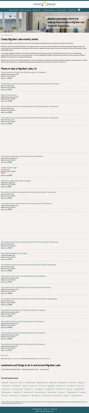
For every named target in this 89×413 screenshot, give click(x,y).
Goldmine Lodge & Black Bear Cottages (16, 181)
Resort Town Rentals (9, 95)
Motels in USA (13, 10)
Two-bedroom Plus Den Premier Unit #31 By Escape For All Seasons (26, 203)
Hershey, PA (71, 386)
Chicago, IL (81, 382)
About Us (46, 409)
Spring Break (72, 10)
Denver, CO (33, 386)
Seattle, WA (58, 395)
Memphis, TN (60, 389)
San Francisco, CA (47, 395)
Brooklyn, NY (62, 382)
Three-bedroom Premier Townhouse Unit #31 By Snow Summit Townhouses (29, 106)
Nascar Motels (61, 10)
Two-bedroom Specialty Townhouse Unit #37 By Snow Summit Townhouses (29, 242)
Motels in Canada (25, 10)
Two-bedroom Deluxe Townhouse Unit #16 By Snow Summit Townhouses (28, 265)
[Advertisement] (44, 139)
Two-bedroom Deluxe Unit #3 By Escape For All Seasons (22, 156)
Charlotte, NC (72, 382)
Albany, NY (5, 382)
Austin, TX (22, 382)
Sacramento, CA (14, 395)
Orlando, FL (61, 392)
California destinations (43, 358)
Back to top (4, 355)
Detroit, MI (42, 386)
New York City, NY (40, 392)
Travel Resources (37, 409)
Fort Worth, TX (61, 386)
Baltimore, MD (30, 382)
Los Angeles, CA (50, 389)
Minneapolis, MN (79, 389)
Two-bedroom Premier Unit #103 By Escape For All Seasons (23, 310)
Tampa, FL (66, 395)
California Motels (8, 35)
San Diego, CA (36, 395)
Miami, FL (69, 389)
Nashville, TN (18, 392)
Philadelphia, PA (72, 392)
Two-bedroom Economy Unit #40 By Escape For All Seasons (23, 276)
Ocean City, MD (52, 392)
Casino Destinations (49, 10)
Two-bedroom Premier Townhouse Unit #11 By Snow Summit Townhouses (29, 299)
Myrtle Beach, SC (7, 392)
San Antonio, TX (25, 395)
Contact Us (53, 409)
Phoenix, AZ (82, 392)
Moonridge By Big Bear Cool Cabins (14, 253)
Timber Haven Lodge (9, 167)
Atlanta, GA (13, 382)
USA (2, 35)
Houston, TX (80, 386)
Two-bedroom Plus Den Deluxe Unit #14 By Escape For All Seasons (26, 287)
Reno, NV (4, 395)
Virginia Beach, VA (76, 395)
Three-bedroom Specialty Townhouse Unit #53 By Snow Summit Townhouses (30, 83)
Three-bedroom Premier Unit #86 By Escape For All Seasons (23, 72)
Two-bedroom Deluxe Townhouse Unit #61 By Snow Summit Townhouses (28, 192)
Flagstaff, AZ (51, 386)
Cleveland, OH (6, 386)
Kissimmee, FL (28, 389)
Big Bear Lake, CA (42, 382)
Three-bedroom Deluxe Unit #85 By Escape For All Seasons (23, 333)
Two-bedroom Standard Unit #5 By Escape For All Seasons (23, 344)
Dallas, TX (25, 386)
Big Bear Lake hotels (14, 358)
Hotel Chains (37, 10)
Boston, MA (53, 382)
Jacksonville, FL (6, 389)
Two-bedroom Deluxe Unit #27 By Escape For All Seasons (22, 321)
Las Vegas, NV (39, 389)
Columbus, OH (16, 386)
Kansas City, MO (18, 389)
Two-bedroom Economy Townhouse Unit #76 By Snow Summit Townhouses (29, 118)
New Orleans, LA (29, 392)
